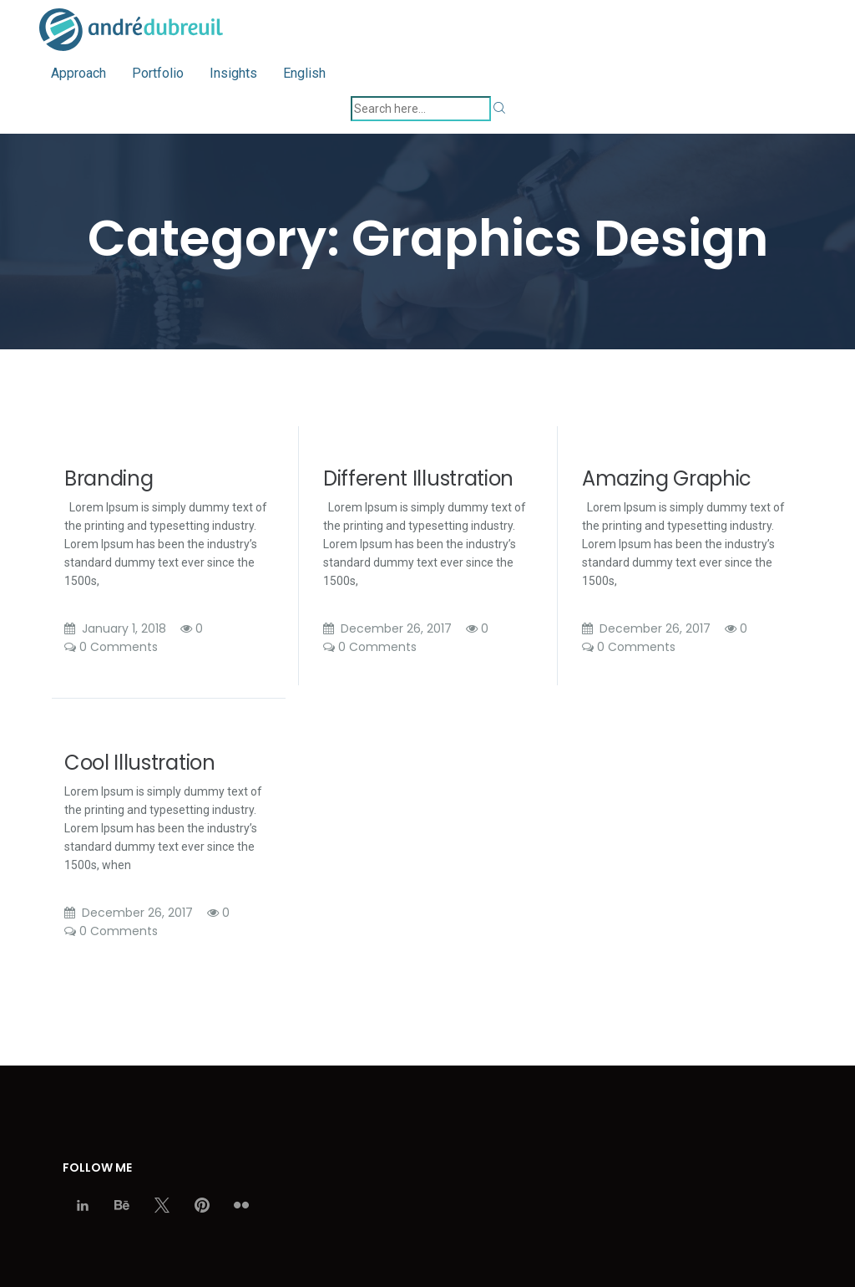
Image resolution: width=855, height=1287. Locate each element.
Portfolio (158, 73)
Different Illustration (418, 478)
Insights (233, 73)
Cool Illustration (139, 762)
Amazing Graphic (666, 478)
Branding (108, 478)
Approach (78, 73)
